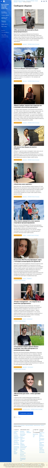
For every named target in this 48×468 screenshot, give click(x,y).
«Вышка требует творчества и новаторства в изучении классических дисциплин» (28, 106)
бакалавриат (29, 278)
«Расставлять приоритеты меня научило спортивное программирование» (27, 222)
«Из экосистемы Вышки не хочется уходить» (25, 148)
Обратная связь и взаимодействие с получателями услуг (23, 458)
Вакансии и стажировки (3, 21)
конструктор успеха (26, 409)
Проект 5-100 (41, 450)
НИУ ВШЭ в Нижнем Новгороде (33, 44)
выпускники (25, 44)
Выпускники (22, 454)
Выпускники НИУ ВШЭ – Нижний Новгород (33, 425)
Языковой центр (23, 452)
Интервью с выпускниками (4, 12)
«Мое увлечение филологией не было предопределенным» (26, 31)
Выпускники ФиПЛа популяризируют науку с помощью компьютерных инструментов (28, 260)
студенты (24, 235)
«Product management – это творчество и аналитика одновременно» (27, 302)
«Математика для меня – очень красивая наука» (27, 394)
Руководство (16, 435)
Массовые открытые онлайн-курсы (41, 448)
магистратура (29, 318)
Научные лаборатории (29, 432)
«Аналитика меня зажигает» (23, 184)
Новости (42, 425)
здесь (23, 464)
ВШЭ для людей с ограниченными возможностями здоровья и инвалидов (16, 447)
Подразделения (16, 440)
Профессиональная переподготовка (23, 447)
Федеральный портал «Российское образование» (41, 444)
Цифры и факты (4, 24)
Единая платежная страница (15, 452)
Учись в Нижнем (42, 452)
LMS (33, 436)
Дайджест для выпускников (4, 18)
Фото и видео (4, 26)
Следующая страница (26, 413)
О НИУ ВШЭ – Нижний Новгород (16, 432)
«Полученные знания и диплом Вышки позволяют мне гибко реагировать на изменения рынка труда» (26, 348)
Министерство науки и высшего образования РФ (41, 435)
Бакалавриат (22, 431)
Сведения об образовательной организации (17, 437)
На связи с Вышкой (5, 15)
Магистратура (22, 432)
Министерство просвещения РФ (41, 439)
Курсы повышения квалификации (22, 444)
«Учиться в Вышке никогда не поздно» (26, 68)
